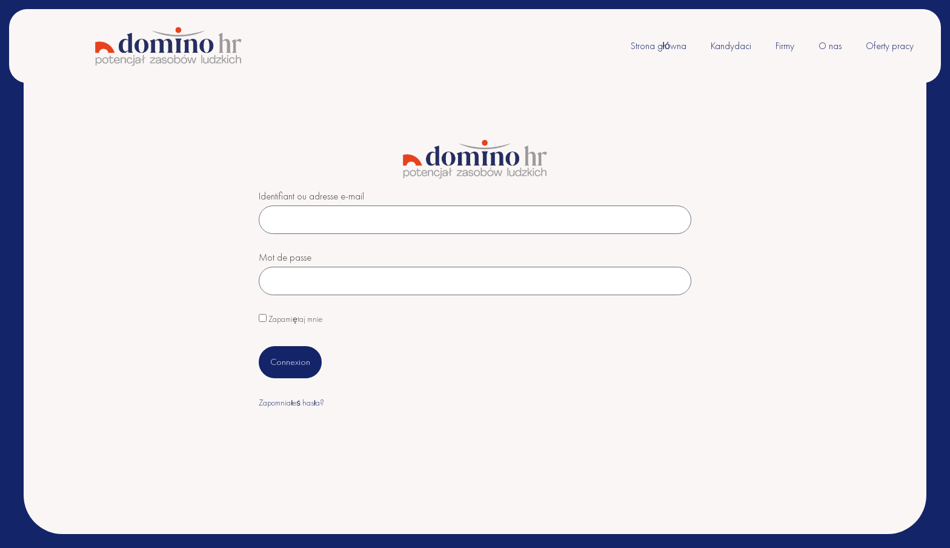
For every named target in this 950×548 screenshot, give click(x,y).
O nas (830, 45)
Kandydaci (731, 45)
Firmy (785, 45)
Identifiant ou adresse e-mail (311, 197)
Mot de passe (285, 258)
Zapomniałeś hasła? (291, 403)
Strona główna (658, 45)
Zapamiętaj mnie (290, 319)
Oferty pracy (890, 45)
